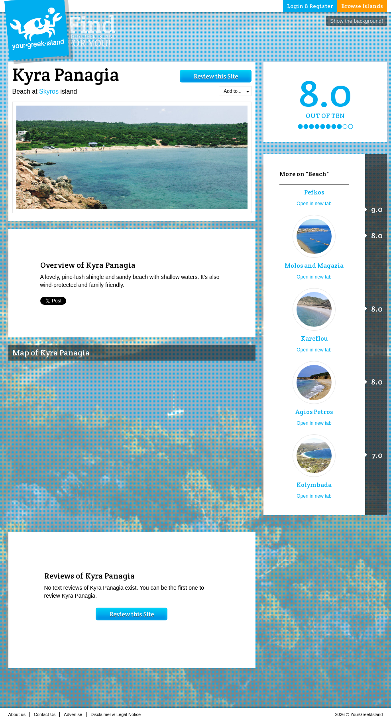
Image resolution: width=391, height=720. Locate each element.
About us (19, 714)
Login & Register (310, 6)
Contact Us (47, 714)
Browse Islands (362, 6)
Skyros (49, 91)
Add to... (236, 91)
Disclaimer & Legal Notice (117, 714)
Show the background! (356, 21)
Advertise (75, 714)
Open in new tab (314, 203)
